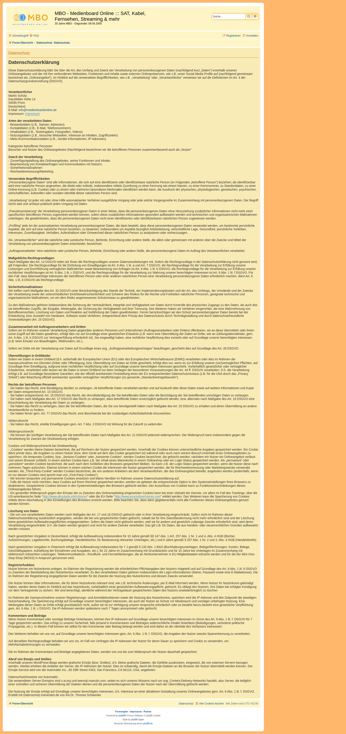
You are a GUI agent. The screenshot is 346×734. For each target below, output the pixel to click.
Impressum (136, 711)
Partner (147, 711)
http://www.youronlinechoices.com (137, 496)
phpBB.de (148, 723)
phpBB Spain (137, 719)
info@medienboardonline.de (38, 110)
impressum (32, 113)
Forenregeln (121, 711)
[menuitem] (34, 36)
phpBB (121, 715)
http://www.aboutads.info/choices (65, 496)
